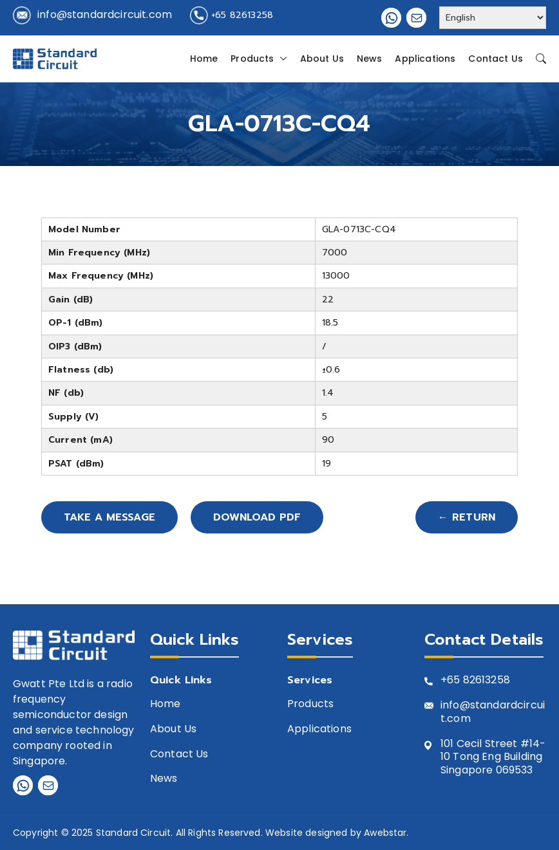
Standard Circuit (133, 832)
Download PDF (257, 517)
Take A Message (109, 517)
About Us (322, 58)
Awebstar (385, 832)
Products (259, 58)
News (370, 58)
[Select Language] (492, 17)
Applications (425, 58)
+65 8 (455, 680)
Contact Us (495, 58)
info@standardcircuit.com (104, 14)
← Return (466, 517)
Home (204, 58)
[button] (280, 58)
